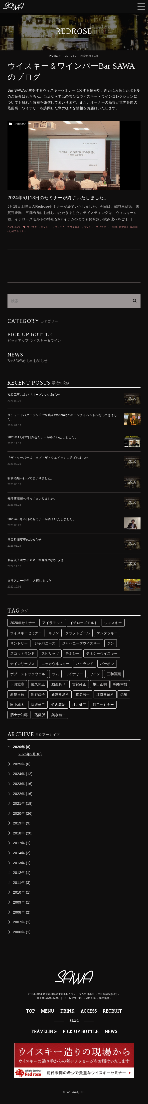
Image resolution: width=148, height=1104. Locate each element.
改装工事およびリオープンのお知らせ (33, 394)
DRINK (67, 1011)
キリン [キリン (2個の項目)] (53, 633)
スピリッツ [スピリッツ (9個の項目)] (50, 653)
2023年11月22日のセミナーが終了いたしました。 (42, 437)
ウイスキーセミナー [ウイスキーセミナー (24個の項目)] (26, 633)
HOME (53, 55)
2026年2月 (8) (30, 754)
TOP (30, 1011)
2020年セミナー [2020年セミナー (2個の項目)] (22, 623)
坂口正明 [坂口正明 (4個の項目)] (100, 684)
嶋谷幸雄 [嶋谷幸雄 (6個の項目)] (120, 684)
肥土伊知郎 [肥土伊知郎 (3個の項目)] (19, 715)
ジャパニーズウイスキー (68, 227)
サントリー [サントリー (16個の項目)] (19, 643)
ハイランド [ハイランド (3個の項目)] (84, 664)
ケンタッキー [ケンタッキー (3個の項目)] (107, 633)
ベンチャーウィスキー (96, 227)
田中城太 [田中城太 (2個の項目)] (17, 705)
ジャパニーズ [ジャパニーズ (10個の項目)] (44, 643)
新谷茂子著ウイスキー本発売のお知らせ (35, 560)
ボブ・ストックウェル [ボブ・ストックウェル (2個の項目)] (27, 674)
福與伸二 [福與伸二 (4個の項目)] (38, 705)
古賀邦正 (124, 227)
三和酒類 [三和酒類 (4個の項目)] (114, 674)
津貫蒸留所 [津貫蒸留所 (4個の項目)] (105, 694)
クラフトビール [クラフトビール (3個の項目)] (77, 633)
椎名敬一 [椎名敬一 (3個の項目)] (83, 694)
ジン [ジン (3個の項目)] (110, 643)
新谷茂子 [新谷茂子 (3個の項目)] (38, 694)
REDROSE (20, 124)
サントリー (47, 227)
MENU (47, 1011)
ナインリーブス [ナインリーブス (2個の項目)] (22, 664)
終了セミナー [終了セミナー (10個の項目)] (103, 705)
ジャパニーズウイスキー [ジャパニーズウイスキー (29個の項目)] (81, 643)
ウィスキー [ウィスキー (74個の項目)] (113, 623)
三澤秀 (113, 227)
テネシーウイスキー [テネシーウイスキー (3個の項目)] (102, 653)
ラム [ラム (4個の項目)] (55, 674)
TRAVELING (43, 1032)
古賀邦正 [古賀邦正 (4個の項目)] (79, 684)
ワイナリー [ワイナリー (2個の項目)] (74, 674)
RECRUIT (112, 1011)
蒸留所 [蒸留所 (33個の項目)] (39, 715)
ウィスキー (33, 227)
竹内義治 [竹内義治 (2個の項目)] (58, 705)
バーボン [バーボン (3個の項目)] (107, 664)
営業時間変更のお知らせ (24, 539)
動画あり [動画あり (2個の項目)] (58, 684)
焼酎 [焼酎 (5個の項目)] (123, 694)
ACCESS (89, 1011)
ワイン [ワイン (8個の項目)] (95, 674)
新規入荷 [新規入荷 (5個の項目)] (17, 694)
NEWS (111, 1032)
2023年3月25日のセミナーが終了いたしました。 (41, 519)
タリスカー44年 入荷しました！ (31, 580)
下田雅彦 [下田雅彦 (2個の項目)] (17, 684)
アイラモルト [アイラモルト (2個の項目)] (52, 623)
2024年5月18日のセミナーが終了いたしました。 (58, 197)
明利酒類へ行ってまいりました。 (30, 478)
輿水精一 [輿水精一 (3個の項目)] (58, 715)
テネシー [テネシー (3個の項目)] (72, 653)
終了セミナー (18, 231)
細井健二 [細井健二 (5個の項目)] (79, 705)
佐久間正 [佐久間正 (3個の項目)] (38, 684)
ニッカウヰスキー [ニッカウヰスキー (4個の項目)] (55, 664)
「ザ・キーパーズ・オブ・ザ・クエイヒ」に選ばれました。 (49, 458)
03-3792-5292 (50, 998)
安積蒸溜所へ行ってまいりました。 (32, 498)
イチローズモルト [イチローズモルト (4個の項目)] (84, 623)
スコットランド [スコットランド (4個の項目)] (22, 653)
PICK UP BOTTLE (80, 1032)
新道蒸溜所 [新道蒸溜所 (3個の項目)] (60, 694)
